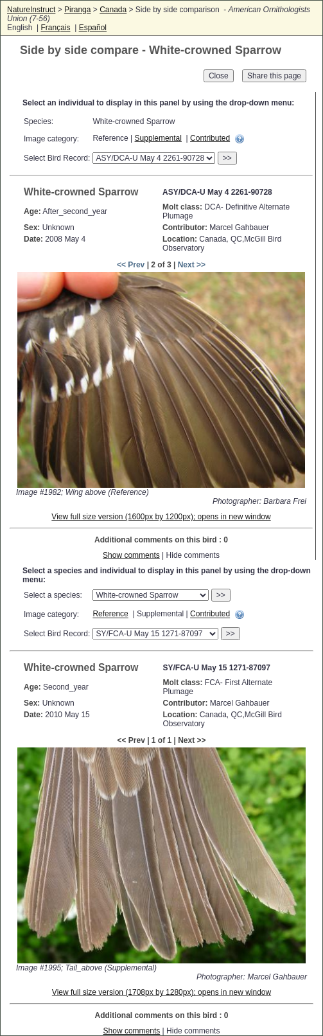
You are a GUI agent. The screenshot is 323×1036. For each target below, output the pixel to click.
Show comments (131, 555)
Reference (110, 614)
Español (93, 27)
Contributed (210, 138)
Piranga (77, 9)
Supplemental (158, 138)
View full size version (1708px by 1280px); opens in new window (161, 992)
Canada (113, 9)
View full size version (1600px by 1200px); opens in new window (160, 516)
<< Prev (130, 264)
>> (227, 158)
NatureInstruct (31, 9)
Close (219, 75)
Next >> (191, 264)
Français (55, 27)
